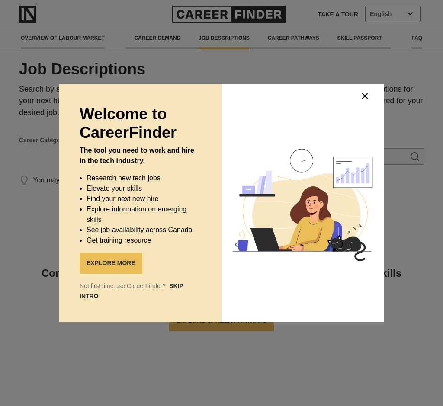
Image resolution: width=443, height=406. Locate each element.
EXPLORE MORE (111, 262)
